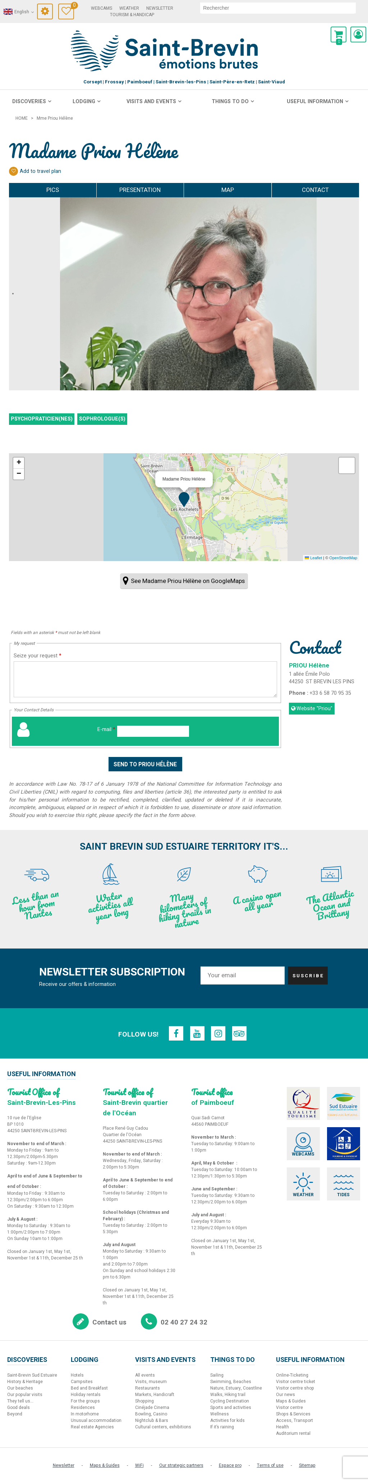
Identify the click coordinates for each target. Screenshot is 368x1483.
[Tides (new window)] (344, 1184)
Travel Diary (72, 6)
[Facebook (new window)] (175, 1033)
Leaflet (313, 558)
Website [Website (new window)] (314, 708)
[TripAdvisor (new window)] (240, 1033)
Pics (52, 189)
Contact (315, 189)
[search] (278, 8)
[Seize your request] (145, 679)
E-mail (106, 729)
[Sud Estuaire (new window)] (344, 1103)
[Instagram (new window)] (218, 1033)
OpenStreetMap (343, 558)
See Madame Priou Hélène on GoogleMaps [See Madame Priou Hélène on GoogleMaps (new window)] (188, 581)
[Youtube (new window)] (197, 1033)
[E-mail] (153, 731)
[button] (338, 34)
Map (227, 189)
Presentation (140, 189)
